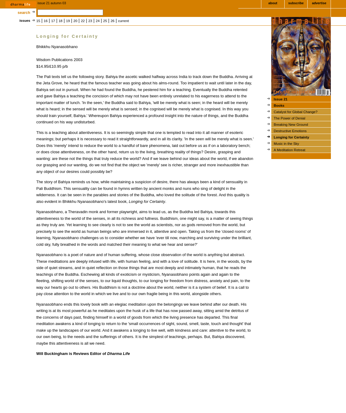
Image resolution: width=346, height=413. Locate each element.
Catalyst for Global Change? (296, 112)
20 (75, 21)
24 (98, 21)
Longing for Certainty (291, 137)
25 (105, 21)
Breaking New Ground (291, 124)
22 (83, 21)
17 (53, 21)
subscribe (296, 3)
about (272, 3)
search (24, 12)
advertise (319, 3)
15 (38, 21)
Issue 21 (280, 99)
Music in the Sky (286, 143)
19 (68, 21)
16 (46, 21)
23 (90, 21)
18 (61, 21)
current (123, 21)
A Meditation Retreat (289, 150)
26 (113, 21)
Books (279, 105)
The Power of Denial (289, 118)
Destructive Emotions (290, 131)
